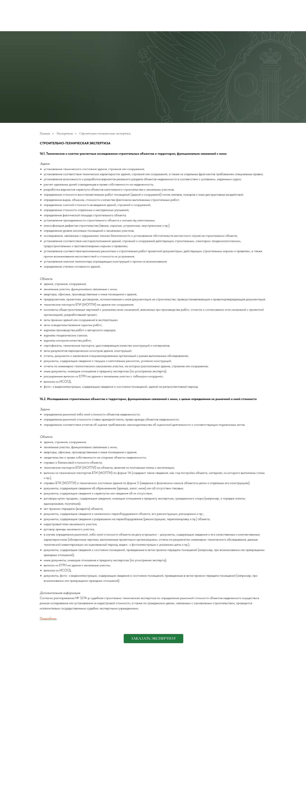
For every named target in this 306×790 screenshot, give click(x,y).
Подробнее (48, 618)
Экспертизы (65, 133)
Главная (45, 133)
